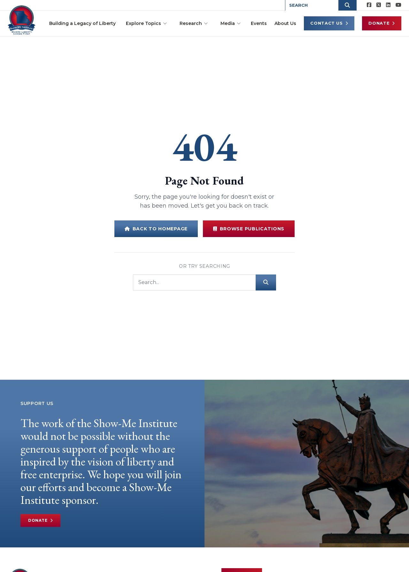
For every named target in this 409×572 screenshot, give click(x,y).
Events (259, 23)
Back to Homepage (156, 229)
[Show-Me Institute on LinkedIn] (388, 5)
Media (230, 23)
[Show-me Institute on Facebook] (369, 5)
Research (194, 23)
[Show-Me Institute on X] (378, 5)
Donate (381, 23)
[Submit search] (266, 282)
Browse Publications (248, 229)
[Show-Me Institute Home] (22, 19)
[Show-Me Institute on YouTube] (398, 5)
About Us (285, 23)
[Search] (194, 282)
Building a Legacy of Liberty (82, 23)
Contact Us (329, 23)
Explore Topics (146, 23)
